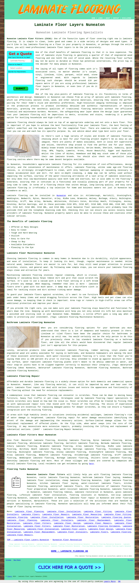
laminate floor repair (82, 498)
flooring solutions (81, 495)
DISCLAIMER (126, 18)
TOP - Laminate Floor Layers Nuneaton (28, 540)
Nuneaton (61, 195)
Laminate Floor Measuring (86, 514)
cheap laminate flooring (76, 480)
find (16, 440)
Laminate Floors (30, 514)
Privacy (130, 560)
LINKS (100, 18)
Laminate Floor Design (67, 523)
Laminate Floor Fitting (98, 511)
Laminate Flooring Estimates (103, 526)
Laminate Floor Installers (57, 520)
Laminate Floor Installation (64, 511)
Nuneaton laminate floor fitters (46, 474)
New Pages (17, 560)
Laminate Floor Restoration (82, 517)
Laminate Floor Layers (73, 529)
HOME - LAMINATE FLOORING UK (69, 551)
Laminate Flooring (17, 517)
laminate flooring (83, 94)
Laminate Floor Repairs (55, 514)
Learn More (110, 581)
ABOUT (108, 18)
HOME (93, 18)
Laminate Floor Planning (29, 511)
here (91, 464)
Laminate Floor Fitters (37, 523)
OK (119, 581)
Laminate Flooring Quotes (116, 517)
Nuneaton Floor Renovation (67, 540)
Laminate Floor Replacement (93, 520)
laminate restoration (86, 492)
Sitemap (8, 560)
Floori (9, 576)
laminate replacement (41, 498)
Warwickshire (41, 501)
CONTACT (116, 18)
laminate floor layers (59, 47)
